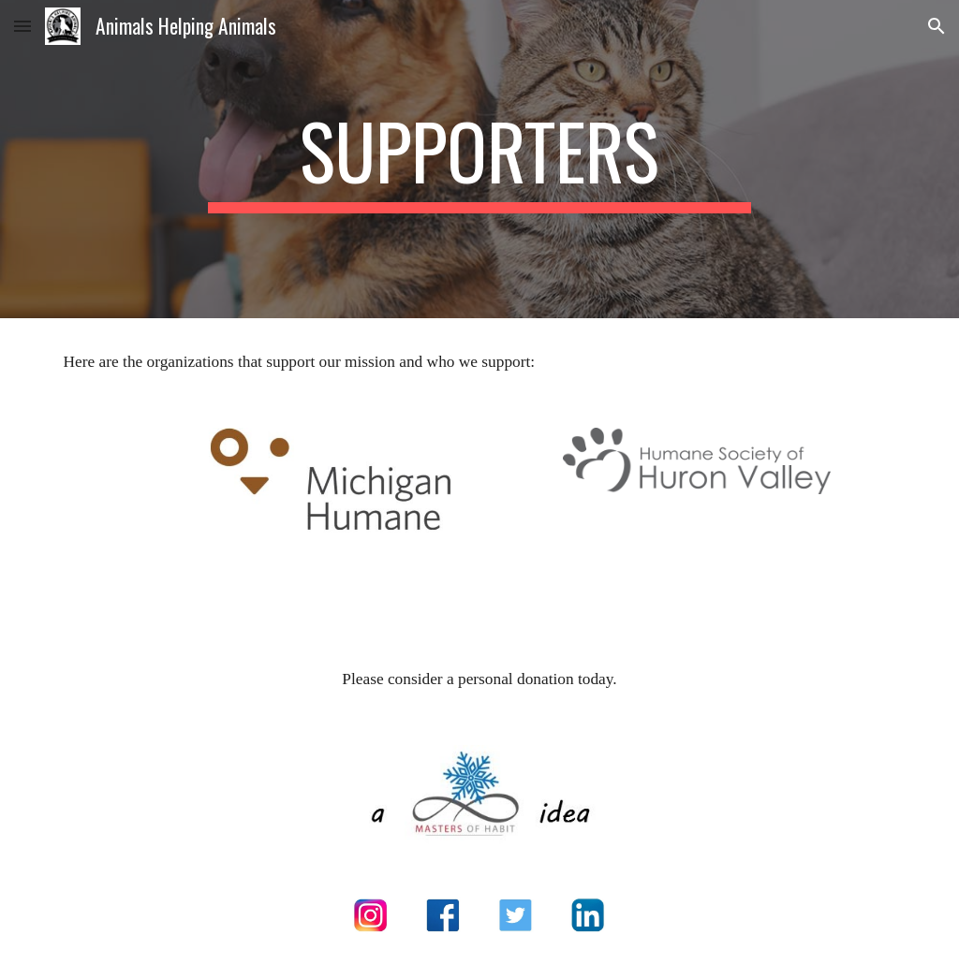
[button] (22, 25)
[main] (479, 159)
